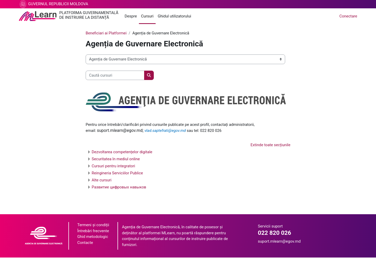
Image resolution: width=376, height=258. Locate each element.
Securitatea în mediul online (116, 159)
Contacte (85, 243)
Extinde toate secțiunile (270, 145)
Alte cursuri (101, 180)
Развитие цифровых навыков (119, 187)
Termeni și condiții (93, 225)
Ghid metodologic (92, 237)
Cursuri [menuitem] (147, 16)
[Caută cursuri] (115, 75)
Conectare (348, 16)
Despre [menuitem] (131, 16)
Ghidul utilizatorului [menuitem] (174, 16)
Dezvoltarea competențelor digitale (122, 152)
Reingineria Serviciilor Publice (117, 173)
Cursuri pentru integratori (113, 166)
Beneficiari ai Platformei (106, 33)
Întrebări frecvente (93, 231)
